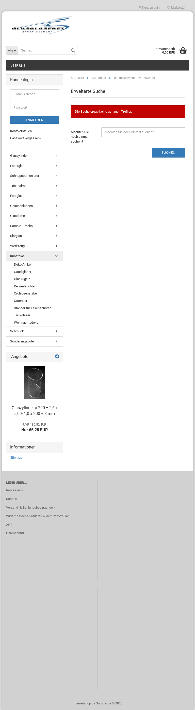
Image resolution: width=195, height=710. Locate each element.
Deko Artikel (22, 264)
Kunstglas (17, 256)
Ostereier (20, 301)
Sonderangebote (22, 341)
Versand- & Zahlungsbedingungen (30, 507)
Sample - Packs (21, 226)
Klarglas (16, 236)
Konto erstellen (21, 131)
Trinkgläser (22, 315)
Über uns (17, 65)
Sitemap (16, 457)
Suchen (168, 152)
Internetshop (82, 703)
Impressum (14, 490)
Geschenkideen (21, 206)
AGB (9, 525)
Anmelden (34, 120)
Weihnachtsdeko (26, 322)
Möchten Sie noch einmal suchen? (80, 136)
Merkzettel (176, 7)
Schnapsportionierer (24, 176)
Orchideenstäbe (25, 293)
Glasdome (17, 216)
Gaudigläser (22, 272)
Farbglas (16, 196)
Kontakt (11, 499)
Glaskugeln (22, 279)
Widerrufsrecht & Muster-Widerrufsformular (37, 516)
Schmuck (17, 331)
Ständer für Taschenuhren (32, 308)
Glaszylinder (19, 156)
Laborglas (17, 166)
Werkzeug (17, 246)
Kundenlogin (149, 7)
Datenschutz (15, 533)
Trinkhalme (18, 186)
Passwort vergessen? (25, 138)
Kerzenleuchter (25, 286)
